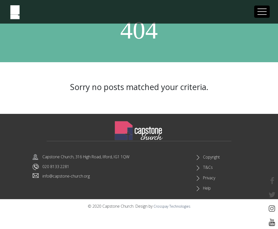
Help (208, 202)
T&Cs (208, 173)
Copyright (212, 159)
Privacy (210, 188)
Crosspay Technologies (172, 222)
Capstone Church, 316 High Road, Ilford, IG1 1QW (93, 157)
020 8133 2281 (57, 167)
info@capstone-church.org (69, 178)
